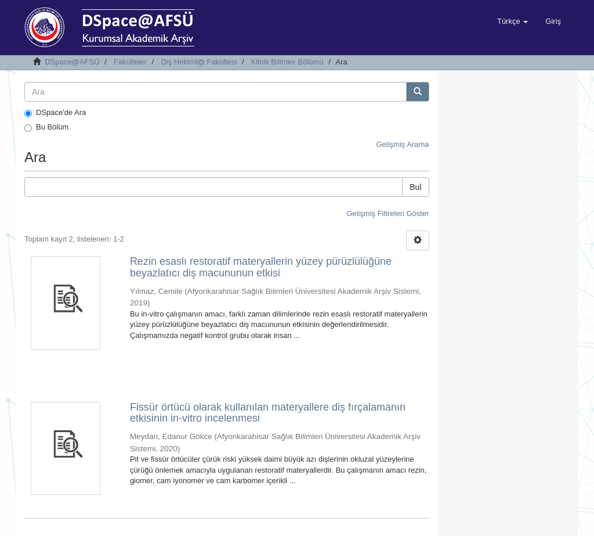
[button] (512, 21)
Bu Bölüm (46, 127)
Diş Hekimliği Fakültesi (199, 61)
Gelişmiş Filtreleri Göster (387, 213)
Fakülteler (130, 61)
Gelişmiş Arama (402, 144)
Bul (415, 187)
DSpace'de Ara (55, 112)
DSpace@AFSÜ (72, 61)
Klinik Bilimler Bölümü (287, 61)
